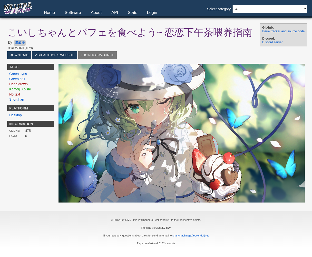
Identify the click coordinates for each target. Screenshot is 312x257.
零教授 (20, 43)
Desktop (15, 115)
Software (73, 12)
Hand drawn (18, 84)
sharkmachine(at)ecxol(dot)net (191, 235)
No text (14, 94)
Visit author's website (54, 55)
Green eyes (18, 74)
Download (19, 55)
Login (152, 12)
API (114, 12)
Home (49, 12)
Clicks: (14, 130)
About (96, 12)
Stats (132, 12)
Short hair (16, 99)
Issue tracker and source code (283, 31)
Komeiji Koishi (20, 89)
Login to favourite (97, 55)
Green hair (17, 79)
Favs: (13, 135)
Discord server (272, 42)
